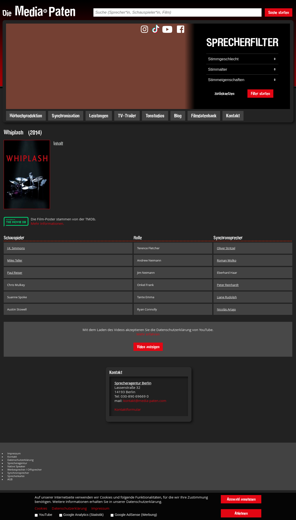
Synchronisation (66, 115)
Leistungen (98, 115)
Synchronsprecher (18, 472)
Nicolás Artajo (226, 309)
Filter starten (260, 93)
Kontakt (233, 115)
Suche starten (278, 12)
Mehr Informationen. (47, 223)
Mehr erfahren (148, 334)
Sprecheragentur (17, 463)
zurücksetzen (224, 93)
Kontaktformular (127, 409)
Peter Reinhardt (228, 285)
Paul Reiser (14, 273)
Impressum (14, 453)
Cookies (41, 508)
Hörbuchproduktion (26, 115)
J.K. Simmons (16, 248)
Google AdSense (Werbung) (136, 515)
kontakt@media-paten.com (144, 400)
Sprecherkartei (16, 476)
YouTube (45, 515)
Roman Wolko (226, 260)
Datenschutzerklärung (20, 460)
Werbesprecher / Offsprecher (24, 469)
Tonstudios (155, 115)
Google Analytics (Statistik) (83, 515)
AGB (9, 479)
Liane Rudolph (227, 297)
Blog (178, 115)
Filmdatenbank (203, 115)
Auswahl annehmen (241, 499)
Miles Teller (14, 260)
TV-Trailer (127, 115)
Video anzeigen (148, 347)
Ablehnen (241, 513)
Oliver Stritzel (226, 248)
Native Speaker (16, 466)
